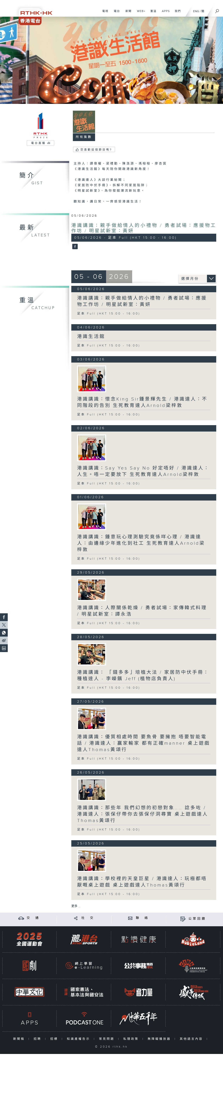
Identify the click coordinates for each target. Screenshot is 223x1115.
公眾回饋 (197, 919)
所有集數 (84, 137)
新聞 (127, 13)
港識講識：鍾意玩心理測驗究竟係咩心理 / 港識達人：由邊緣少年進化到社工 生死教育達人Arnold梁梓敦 (141, 543)
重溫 (152, 13)
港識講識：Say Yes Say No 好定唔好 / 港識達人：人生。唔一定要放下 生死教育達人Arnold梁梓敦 (143, 471)
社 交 (87, 918)
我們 (176, 13)
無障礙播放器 (160, 1039)
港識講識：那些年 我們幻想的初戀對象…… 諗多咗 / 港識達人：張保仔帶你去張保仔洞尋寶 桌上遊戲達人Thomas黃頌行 (142, 814)
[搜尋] (217, 10)
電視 (103, 13)
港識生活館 (91, 336)
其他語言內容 (192, 1039)
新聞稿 (19, 1039)
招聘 (38, 1039)
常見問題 (107, 1039)
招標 (55, 1039)
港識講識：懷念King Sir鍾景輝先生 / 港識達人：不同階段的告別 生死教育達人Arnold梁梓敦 (142, 402)
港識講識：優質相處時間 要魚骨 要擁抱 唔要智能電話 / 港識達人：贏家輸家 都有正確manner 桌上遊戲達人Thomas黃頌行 (143, 743)
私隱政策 (131, 1039)
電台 (115, 13)
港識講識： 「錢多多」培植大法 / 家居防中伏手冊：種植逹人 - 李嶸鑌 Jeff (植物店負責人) (143, 676)
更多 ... (76, 906)
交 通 (33, 918)
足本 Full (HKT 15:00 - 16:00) (108, 313)
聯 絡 (142, 918)
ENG (196, 11)
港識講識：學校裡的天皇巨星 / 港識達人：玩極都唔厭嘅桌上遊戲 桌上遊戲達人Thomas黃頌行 (142, 882)
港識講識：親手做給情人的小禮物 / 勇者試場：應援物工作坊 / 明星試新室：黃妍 (142, 301)
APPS (164, 13)
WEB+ (140, 13)
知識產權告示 (79, 1039)
